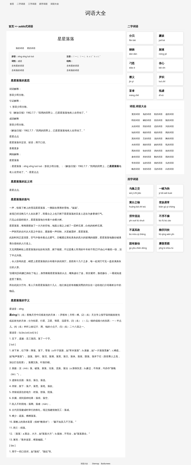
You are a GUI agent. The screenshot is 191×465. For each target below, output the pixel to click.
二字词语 (21, 3)
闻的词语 (169, 132)
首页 (12, 3)
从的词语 (136, 126)
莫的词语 (136, 138)
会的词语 (147, 162)
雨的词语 (169, 156)
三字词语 (32, 3)
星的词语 (31, 48)
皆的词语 (158, 120)
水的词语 (136, 144)
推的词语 (147, 144)
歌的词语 (158, 114)
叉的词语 (147, 138)
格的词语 (147, 132)
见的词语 (158, 168)
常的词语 (136, 162)
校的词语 (158, 132)
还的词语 (158, 126)
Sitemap (95, 463)
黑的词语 (136, 150)
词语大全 (55, 3)
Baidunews (105, 463)
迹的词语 (169, 114)
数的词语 (158, 156)
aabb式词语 (25, 26)
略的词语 (136, 168)
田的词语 (147, 126)
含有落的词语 (18, 70)
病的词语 (158, 162)
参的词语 (136, 156)
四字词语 (43, 3)
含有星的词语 (18, 65)
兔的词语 (147, 114)
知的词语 (136, 132)
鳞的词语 (147, 120)
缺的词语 (158, 144)
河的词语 (169, 126)
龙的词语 (158, 138)
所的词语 (147, 156)
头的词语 (169, 162)
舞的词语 (169, 138)
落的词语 (20, 48)
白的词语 (169, 168)
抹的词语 (169, 150)
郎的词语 (136, 120)
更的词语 (136, 114)
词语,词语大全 (138, 106)
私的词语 (169, 144)
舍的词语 (147, 168)
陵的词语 (169, 120)
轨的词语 (147, 150)
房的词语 (158, 150)
